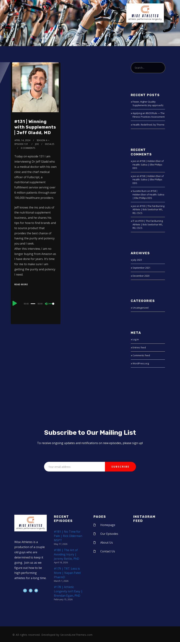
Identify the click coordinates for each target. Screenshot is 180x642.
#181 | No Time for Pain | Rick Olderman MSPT (68, 536)
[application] (35, 303)
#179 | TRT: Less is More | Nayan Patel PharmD (67, 573)
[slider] (33, 303)
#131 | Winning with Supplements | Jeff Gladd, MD (35, 127)
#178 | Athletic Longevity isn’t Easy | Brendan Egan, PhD (68, 591)
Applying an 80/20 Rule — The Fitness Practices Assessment (149, 115)
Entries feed (139, 347)
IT (133, 220)
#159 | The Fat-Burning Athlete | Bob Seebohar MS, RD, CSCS (148, 209)
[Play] (14, 303)
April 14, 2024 (22, 140)
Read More (21, 284)
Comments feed (141, 355)
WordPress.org (141, 363)
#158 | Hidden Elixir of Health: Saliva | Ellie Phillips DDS (148, 164)
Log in (136, 339)
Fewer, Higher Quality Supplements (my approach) (148, 103)
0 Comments (28, 148)
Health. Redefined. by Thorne (148, 124)
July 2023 (137, 259)
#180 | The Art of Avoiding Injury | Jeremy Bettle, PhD (66, 554)
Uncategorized (140, 307)
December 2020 (141, 275)
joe (37, 144)
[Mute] (47, 304)
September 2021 (141, 267)
